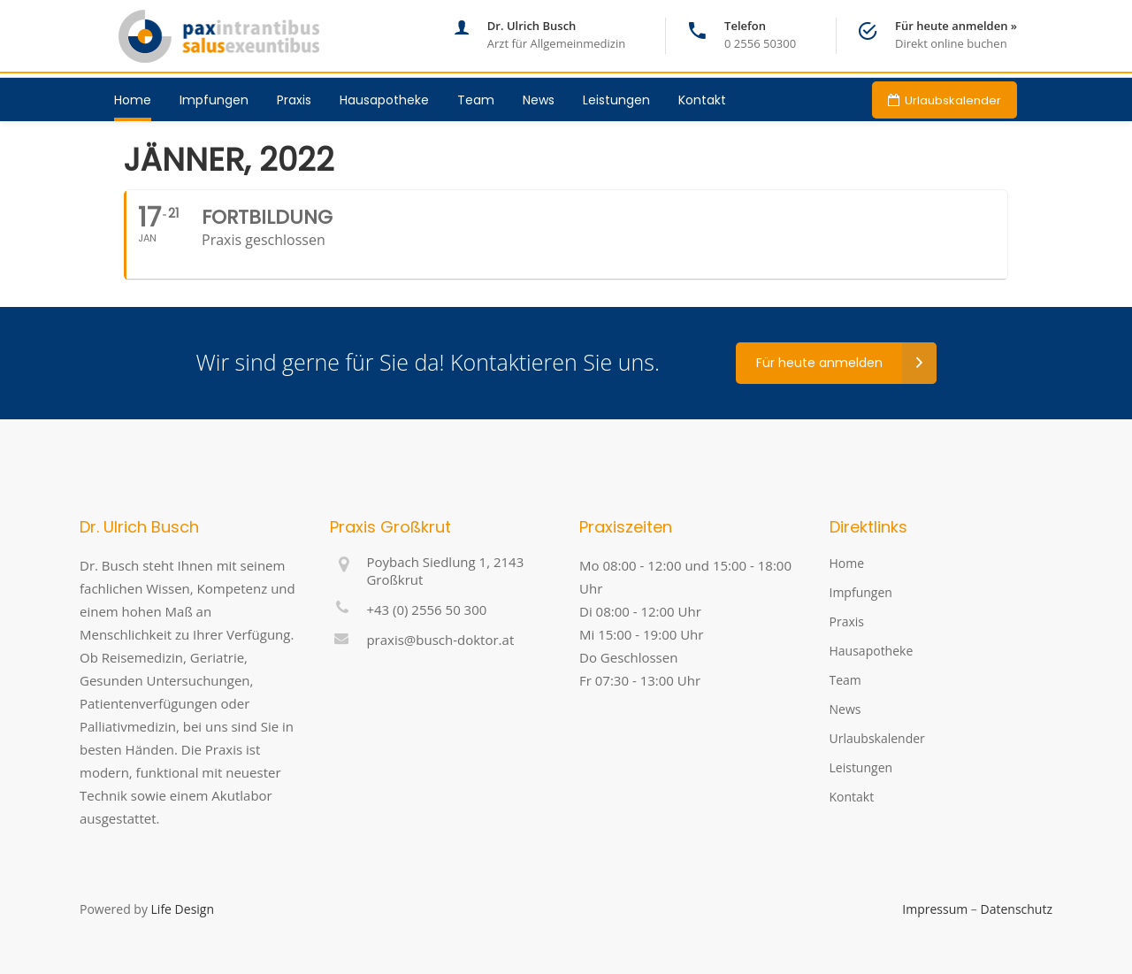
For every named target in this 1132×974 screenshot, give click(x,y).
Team (845, 679)
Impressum (935, 909)
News (845, 709)
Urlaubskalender (877, 738)
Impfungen (861, 592)
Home (847, 563)
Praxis (847, 621)
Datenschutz (1016, 909)
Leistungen (861, 767)
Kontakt (852, 796)
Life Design (182, 909)
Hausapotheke (872, 650)
